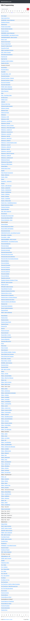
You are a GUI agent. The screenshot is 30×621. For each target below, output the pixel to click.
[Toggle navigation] (27, 1)
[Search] (14, 9)
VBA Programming (7, 5)
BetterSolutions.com (6, 1)
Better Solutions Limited (8, 619)
